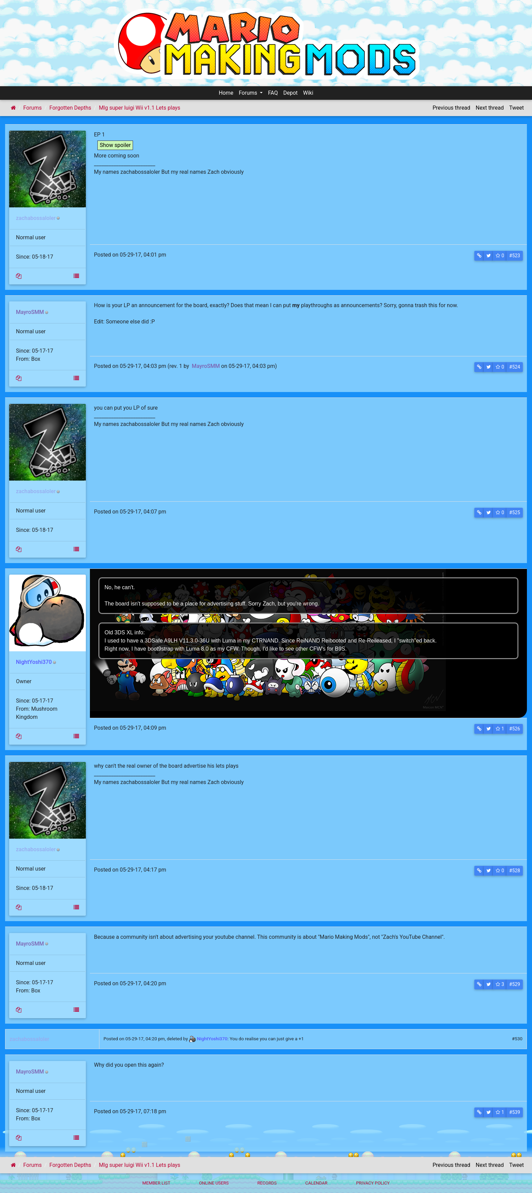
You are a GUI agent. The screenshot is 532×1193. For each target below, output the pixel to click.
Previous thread (451, 108)
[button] (479, 256)
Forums (249, 93)
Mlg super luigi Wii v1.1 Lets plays (139, 108)
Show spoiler (115, 145)
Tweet (516, 108)
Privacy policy (373, 1183)
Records (267, 1183)
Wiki (308, 93)
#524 (514, 367)
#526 (514, 728)
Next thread (490, 108)
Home (226, 93)
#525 (514, 512)
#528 (514, 870)
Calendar (316, 1183)
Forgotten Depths (70, 108)
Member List (156, 1183)
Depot (290, 93)
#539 (514, 1112)
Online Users (214, 1183)
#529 (514, 984)
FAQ (273, 93)
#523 (514, 255)
